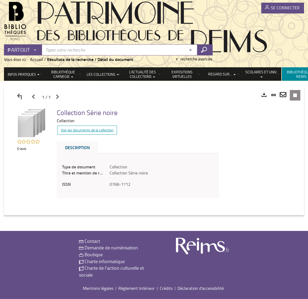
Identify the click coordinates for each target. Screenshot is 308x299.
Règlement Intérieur (136, 288)
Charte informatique (102, 261)
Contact (89, 241)
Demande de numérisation (108, 247)
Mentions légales (98, 288)
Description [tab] (77, 147)
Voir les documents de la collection (87, 129)
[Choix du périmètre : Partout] (23, 50)
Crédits (166, 288)
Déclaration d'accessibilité (201, 288)
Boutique (91, 254)
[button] (31, 122)
